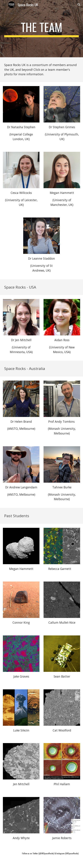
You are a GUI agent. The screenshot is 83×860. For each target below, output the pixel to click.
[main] (41, 29)
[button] (4, 4)
